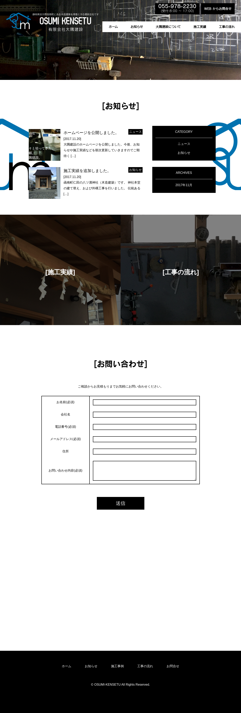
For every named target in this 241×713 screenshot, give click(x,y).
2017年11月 (183, 185)
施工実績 (199, 26)
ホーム (113, 26)
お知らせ (137, 26)
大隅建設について (168, 26)
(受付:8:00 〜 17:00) (177, 8)
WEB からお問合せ (217, 8)
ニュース (184, 143)
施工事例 (117, 666)
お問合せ (173, 666)
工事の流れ (227, 26)
